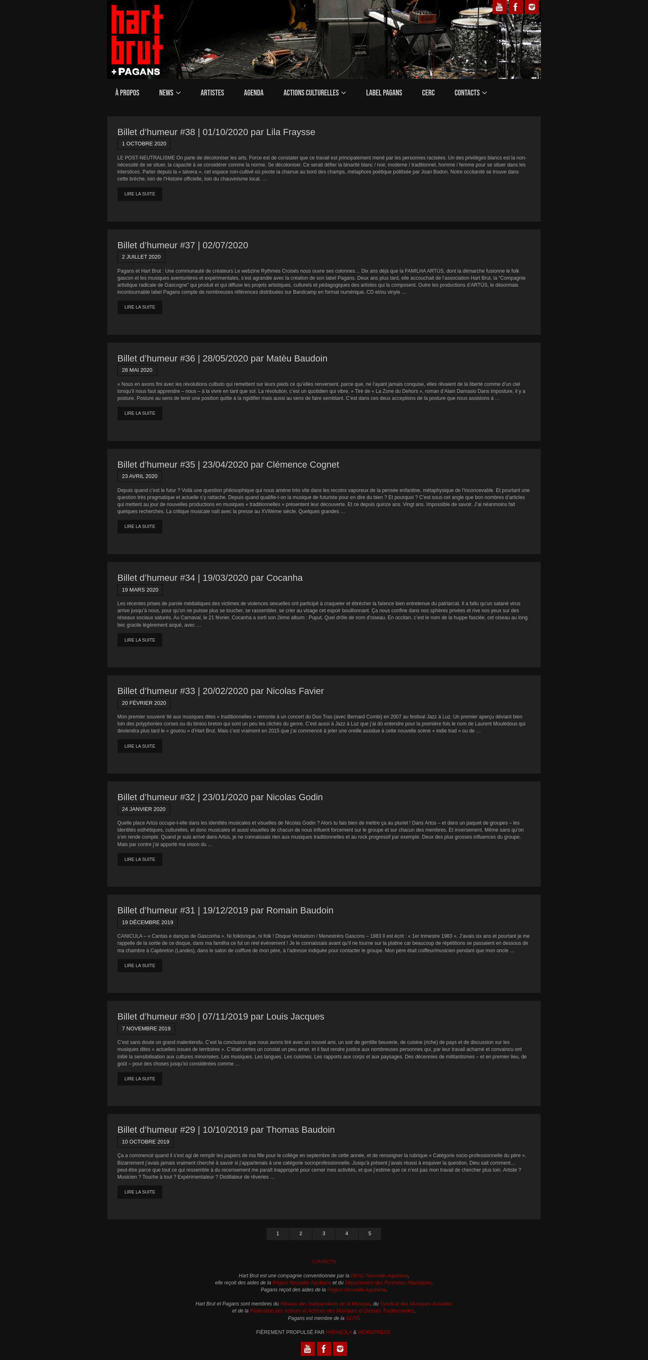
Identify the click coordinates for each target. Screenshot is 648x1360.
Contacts (324, 1261)
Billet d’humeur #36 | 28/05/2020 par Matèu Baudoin (222, 358)
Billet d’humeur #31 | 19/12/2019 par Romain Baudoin (225, 910)
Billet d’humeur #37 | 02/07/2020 (182, 245)
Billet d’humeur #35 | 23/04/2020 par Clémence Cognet (228, 464)
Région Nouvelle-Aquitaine (301, 1283)
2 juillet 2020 (141, 257)
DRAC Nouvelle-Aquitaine (379, 1276)
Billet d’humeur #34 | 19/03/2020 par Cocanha (210, 578)
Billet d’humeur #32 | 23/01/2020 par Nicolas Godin (220, 797)
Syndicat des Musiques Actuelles (416, 1304)
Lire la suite (139, 193)
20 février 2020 (144, 703)
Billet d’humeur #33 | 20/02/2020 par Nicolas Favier (220, 691)
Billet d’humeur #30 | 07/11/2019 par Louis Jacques (220, 1016)
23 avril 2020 (139, 476)
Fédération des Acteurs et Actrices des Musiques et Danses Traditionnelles (332, 1311)
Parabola (339, 1332)
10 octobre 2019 (145, 1142)
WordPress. (375, 1332)
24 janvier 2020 (144, 809)
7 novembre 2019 (146, 1028)
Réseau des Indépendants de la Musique (325, 1304)
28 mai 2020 (137, 370)
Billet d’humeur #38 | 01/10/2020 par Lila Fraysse (216, 132)
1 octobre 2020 (144, 143)
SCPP (352, 1318)
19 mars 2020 (140, 590)
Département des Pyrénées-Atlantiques (388, 1283)
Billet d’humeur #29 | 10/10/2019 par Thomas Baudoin (226, 1130)
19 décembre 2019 (147, 922)
